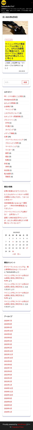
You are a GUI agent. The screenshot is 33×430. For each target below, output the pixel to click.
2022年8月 (8, 337)
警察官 (7, 177)
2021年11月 (8, 354)
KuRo (6, 281)
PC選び (8, 126)
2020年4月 (8, 408)
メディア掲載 (9, 133)
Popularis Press (18, 427)
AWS (7, 167)
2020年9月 (8, 398)
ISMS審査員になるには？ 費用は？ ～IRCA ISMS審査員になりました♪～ (15, 205)
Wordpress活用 (9, 100)
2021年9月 (8, 361)
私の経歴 (7, 174)
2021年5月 (8, 375)
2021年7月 (8, 368)
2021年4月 (8, 378)
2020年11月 (8, 392)
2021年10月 (8, 358)
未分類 (6, 170)
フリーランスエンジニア (14, 140)
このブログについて (11, 113)
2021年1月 (8, 385)
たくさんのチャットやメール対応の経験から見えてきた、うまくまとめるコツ (16, 197)
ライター (8, 150)
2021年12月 (8, 351)
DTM (7, 123)
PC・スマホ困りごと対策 (13, 96)
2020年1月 (8, 412)
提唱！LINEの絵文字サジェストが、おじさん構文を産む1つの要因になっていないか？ (16, 220)
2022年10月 (8, 331)
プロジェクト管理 (12, 143)
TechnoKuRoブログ (7, 6)
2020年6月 (8, 402)
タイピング (9, 130)
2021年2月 (8, 381)
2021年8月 (8, 364)
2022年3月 (8, 344)
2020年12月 (8, 388)
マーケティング (11, 146)
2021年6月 (8, 371)
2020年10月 (8, 395)
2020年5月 (8, 405)
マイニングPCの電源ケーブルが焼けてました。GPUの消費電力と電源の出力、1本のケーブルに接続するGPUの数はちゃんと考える (14, 51)
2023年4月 (8, 327)
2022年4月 (8, 341)
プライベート (9, 120)
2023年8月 (8, 324)
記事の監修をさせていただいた (15, 191)
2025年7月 (8, 321)
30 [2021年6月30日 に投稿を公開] (13, 251)
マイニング (8, 40)
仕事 (5, 137)
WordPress (22, 424)
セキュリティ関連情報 (12, 116)
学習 (5, 164)
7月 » (18, 254)
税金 (7, 156)
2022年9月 (8, 334)
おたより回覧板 (10, 103)
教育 (7, 153)
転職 (7, 160)
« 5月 (14, 254)
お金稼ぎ (7, 106)
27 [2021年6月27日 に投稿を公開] (27, 248)
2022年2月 (8, 348)
